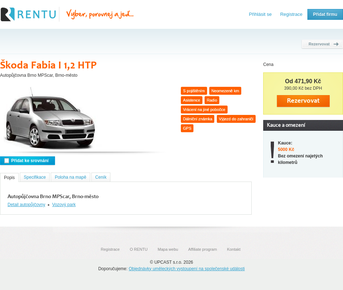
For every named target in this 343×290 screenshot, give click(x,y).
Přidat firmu (325, 14)
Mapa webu (168, 249)
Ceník (100, 177)
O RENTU (139, 249)
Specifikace (35, 177)
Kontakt (233, 249)
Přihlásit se (260, 14)
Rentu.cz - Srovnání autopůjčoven (67, 14)
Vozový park (64, 204)
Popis (9, 177)
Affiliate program (202, 249)
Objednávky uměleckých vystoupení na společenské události (187, 268)
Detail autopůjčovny (26, 204)
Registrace (291, 14)
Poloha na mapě (70, 177)
